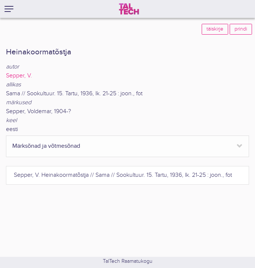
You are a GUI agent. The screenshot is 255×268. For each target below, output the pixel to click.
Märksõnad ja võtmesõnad (46, 146)
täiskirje (215, 29)
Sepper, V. (19, 75)
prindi (240, 29)
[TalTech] (129, 9)
